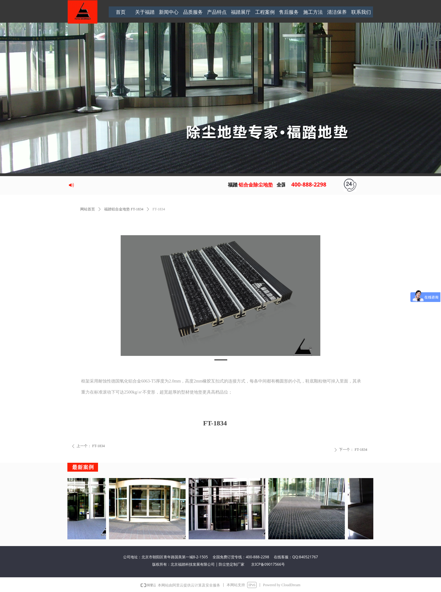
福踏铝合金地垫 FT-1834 (123, 209)
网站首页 (87, 209)
